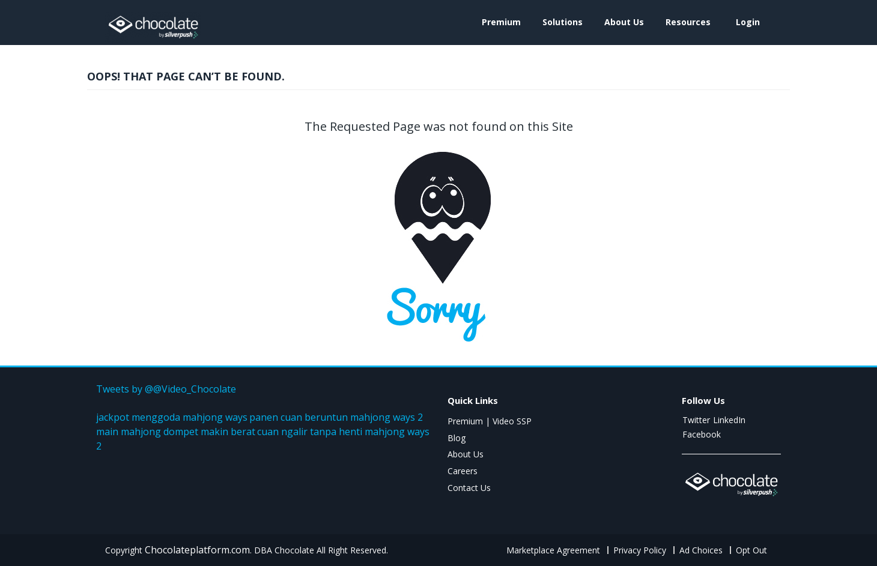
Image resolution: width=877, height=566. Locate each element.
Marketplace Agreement (553, 550)
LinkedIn (729, 420)
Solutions (562, 22)
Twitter (696, 420)
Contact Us (469, 487)
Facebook (701, 434)
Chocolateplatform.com (197, 549)
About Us (624, 22)
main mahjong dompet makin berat (175, 431)
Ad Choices (701, 550)
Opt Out (751, 550)
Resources (688, 22)
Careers (463, 471)
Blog (457, 438)
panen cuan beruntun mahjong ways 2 (336, 417)
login (748, 22)
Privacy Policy (639, 550)
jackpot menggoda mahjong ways (171, 417)
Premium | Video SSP (490, 421)
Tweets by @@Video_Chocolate (166, 389)
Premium (501, 22)
